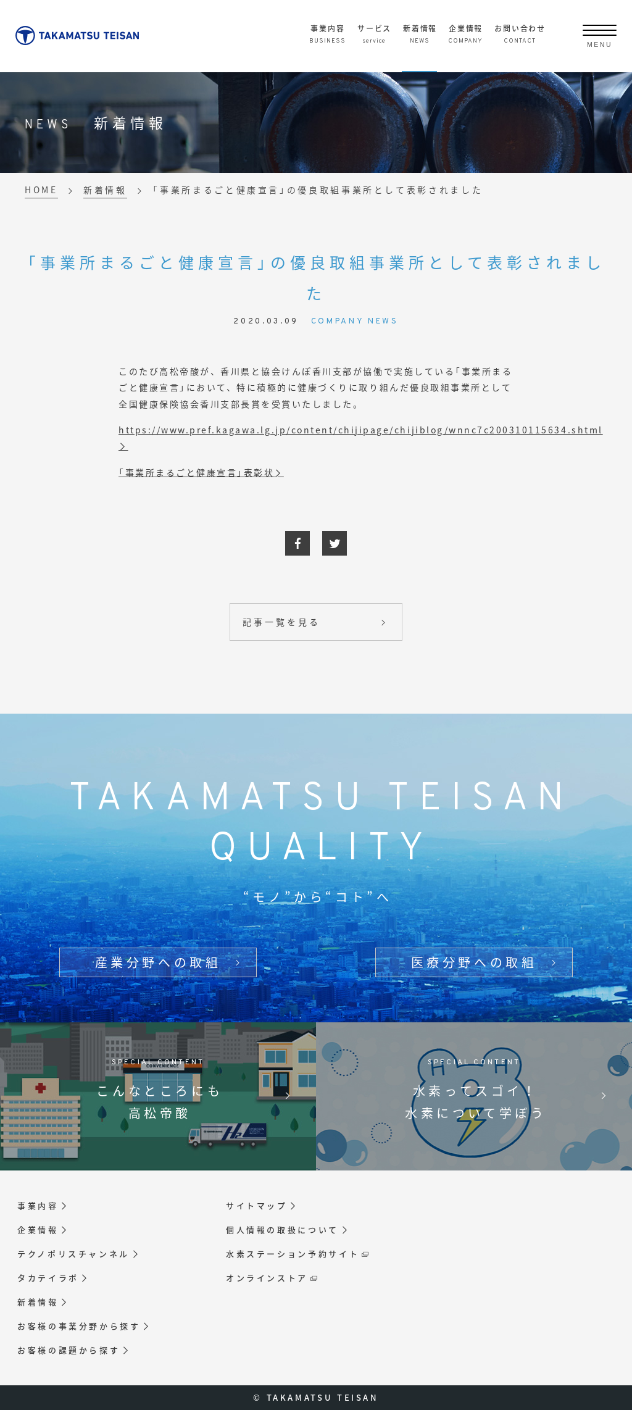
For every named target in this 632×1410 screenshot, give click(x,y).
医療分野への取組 (474, 962)
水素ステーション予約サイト (292, 1253)
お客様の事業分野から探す (79, 1326)
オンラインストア (267, 1278)
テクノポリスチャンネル (73, 1253)
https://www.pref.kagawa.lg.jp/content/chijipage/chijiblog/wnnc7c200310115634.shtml (360, 429)
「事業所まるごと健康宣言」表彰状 (196, 472)
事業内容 (38, 1205)
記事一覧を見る (281, 621)
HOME (41, 189)
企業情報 (38, 1229)
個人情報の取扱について (282, 1229)
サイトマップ (257, 1205)
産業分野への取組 (158, 962)
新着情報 (105, 189)
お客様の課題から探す (68, 1350)
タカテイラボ (48, 1278)
